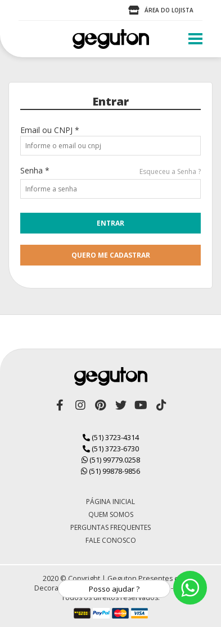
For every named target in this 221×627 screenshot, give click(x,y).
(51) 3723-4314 (111, 437)
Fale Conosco (110, 540)
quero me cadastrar (110, 255)
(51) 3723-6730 (111, 448)
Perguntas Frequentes (110, 527)
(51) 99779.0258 (111, 460)
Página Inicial (110, 501)
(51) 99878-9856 (110, 471)
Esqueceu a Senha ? (170, 171)
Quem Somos (110, 514)
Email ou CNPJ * (49, 130)
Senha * (34, 170)
